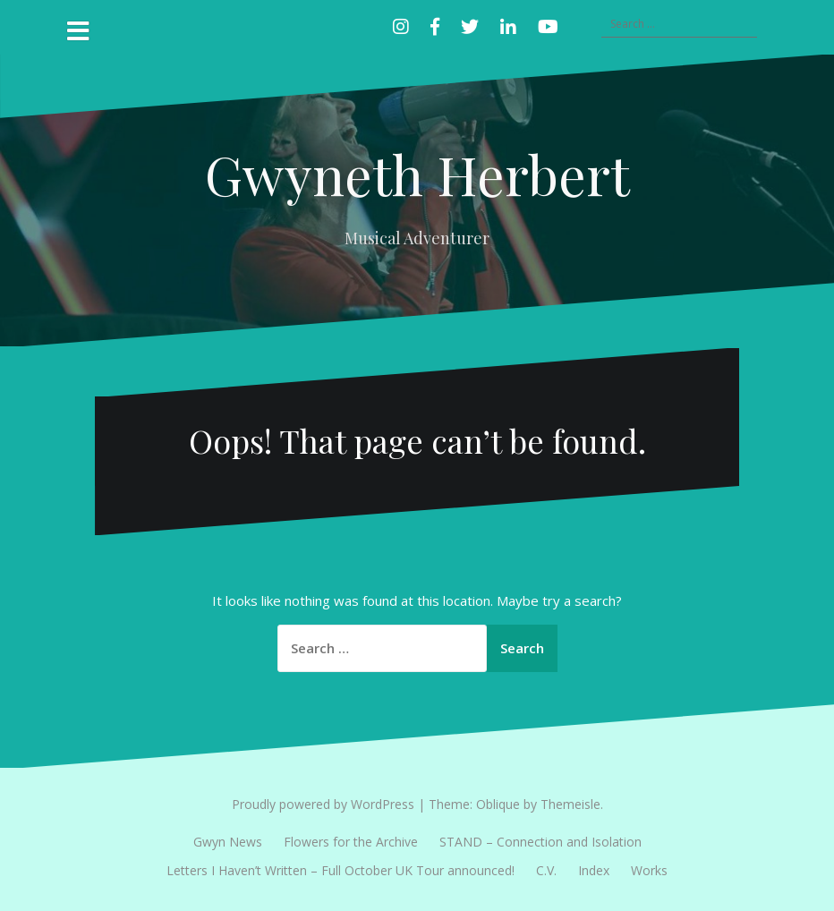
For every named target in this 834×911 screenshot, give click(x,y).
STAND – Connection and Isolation (540, 841)
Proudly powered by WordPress (323, 804)
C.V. (546, 870)
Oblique (498, 804)
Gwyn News (227, 841)
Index (593, 870)
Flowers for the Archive (351, 841)
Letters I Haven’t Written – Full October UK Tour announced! (340, 870)
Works (649, 870)
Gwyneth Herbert (417, 173)
